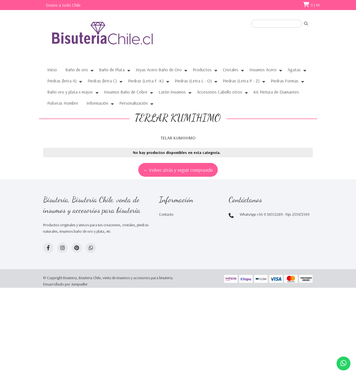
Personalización (133, 103)
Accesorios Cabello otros (219, 92)
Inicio (52, 69)
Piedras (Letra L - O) (193, 80)
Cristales (230, 69)
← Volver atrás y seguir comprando (178, 170)
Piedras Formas (284, 80)
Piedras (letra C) (102, 80)
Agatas (294, 69)
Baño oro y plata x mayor (70, 92)
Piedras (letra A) (61, 80)
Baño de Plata (112, 69)
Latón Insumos (172, 92)
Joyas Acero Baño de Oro (159, 69)
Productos (202, 69)
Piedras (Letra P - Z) (241, 80)
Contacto (166, 214)
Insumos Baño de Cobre (125, 92)
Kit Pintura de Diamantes (276, 92)
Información (97, 103)
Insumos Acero (262, 69)
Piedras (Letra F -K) (146, 80)
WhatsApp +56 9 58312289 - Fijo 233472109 (275, 214)
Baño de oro (76, 69)
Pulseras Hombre (62, 103)
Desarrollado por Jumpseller (65, 284)
